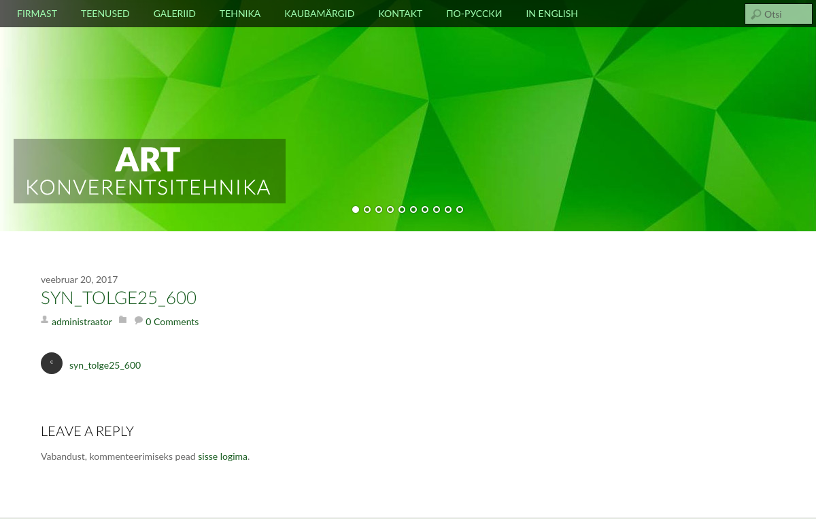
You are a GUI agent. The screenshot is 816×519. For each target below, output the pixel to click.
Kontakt (400, 13)
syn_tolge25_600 (119, 298)
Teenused (105, 13)
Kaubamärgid (319, 13)
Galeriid (175, 13)
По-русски (474, 13)
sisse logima (223, 456)
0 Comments (172, 321)
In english (552, 13)
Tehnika (240, 13)
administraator (82, 321)
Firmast (37, 13)
